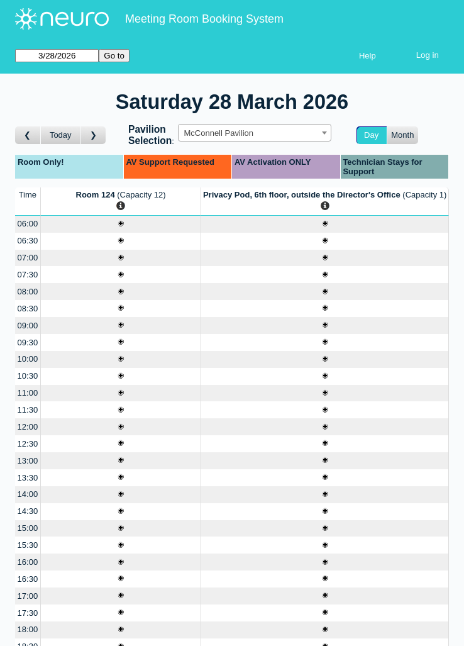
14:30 (28, 511)
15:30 (28, 545)
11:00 (28, 393)
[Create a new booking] (121, 224)
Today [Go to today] (61, 135)
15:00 (28, 528)
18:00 (28, 629)
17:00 (28, 596)
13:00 (28, 460)
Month (402, 135)
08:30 (28, 308)
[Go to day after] (93, 135)
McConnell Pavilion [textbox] (218, 133)
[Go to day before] (28, 135)
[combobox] (254, 133)
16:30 (28, 579)
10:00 (28, 359)
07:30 (28, 274)
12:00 (28, 427)
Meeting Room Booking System (204, 19)
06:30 (28, 240)
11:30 (28, 410)
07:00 (28, 257)
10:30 (28, 376)
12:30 (28, 443)
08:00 (28, 291)
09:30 (28, 342)
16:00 (28, 562)
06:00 (28, 223)
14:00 (28, 494)
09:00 (28, 325)
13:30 (28, 477)
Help (367, 55)
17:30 (28, 613)
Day (371, 135)
